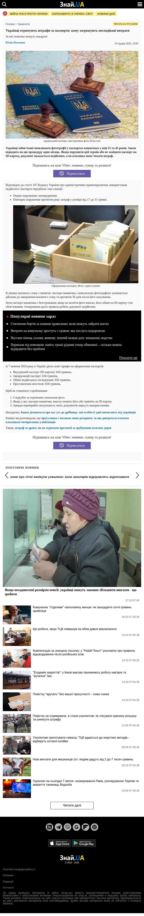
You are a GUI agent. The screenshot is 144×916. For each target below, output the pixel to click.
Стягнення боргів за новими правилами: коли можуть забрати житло (60, 324)
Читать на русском (125, 24)
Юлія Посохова (15, 42)
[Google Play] (84, 842)
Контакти (8, 887)
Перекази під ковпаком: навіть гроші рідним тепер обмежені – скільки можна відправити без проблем (66, 347)
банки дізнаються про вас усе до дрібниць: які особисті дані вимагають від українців (78, 412)
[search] (4, 4)
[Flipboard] (85, 827)
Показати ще (128, 358)
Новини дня (106, 13)
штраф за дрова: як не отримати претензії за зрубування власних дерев (63, 427)
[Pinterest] (94, 827)
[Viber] (67, 827)
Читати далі (72, 805)
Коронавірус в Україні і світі (72, 13)
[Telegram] (58, 827)
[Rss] (49, 827)
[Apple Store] (60, 842)
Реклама (8, 875)
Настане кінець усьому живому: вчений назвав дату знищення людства (61, 338)
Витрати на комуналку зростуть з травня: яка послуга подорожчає (58, 331)
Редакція (8, 881)
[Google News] (76, 827)
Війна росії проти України (29, 13)
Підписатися (72, 173)
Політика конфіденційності (19, 869)
